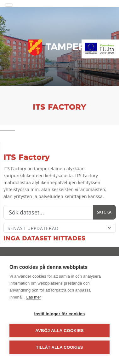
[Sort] (59, 228)
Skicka (104, 212)
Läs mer (33, 297)
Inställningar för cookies (59, 313)
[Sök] (48, 212)
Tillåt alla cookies (59, 347)
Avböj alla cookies (59, 330)
